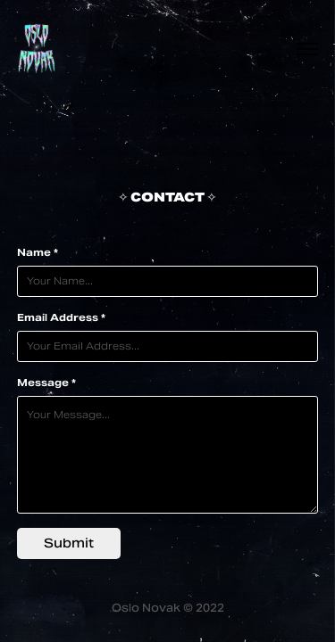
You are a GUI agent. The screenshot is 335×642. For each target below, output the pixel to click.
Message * (46, 382)
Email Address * (61, 317)
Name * (37, 252)
